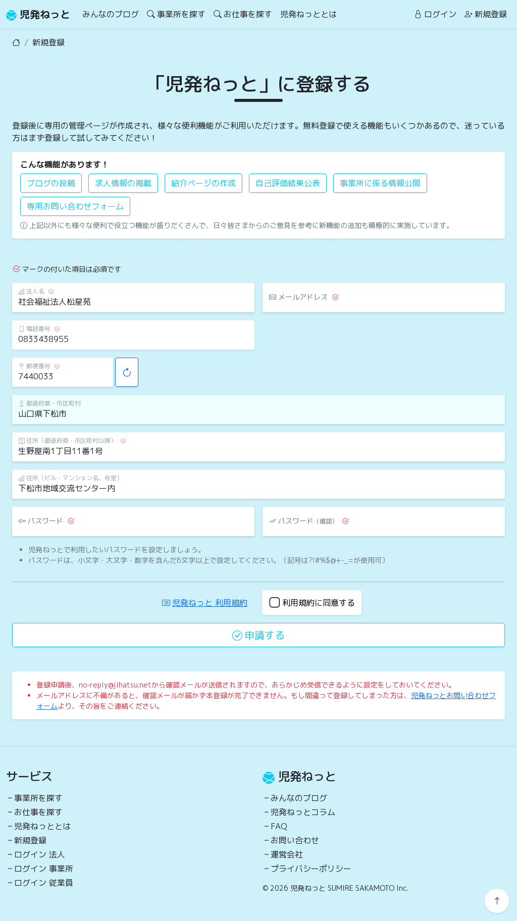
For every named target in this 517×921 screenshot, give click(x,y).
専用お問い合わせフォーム (75, 206)
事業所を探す (176, 14)
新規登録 (485, 14)
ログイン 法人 (39, 854)
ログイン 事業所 (43, 868)
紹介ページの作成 (203, 183)
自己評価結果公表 (287, 183)
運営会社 (287, 854)
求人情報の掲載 (123, 183)
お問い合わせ (295, 840)
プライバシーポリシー (311, 868)
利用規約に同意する (312, 602)
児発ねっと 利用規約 (204, 602)
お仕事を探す (243, 14)
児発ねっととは (308, 14)
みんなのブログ (110, 14)
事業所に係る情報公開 (380, 183)
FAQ (279, 826)
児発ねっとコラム (303, 812)
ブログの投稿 (51, 183)
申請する (258, 635)
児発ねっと (38, 14)
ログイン (435, 14)
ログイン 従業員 (43, 882)
